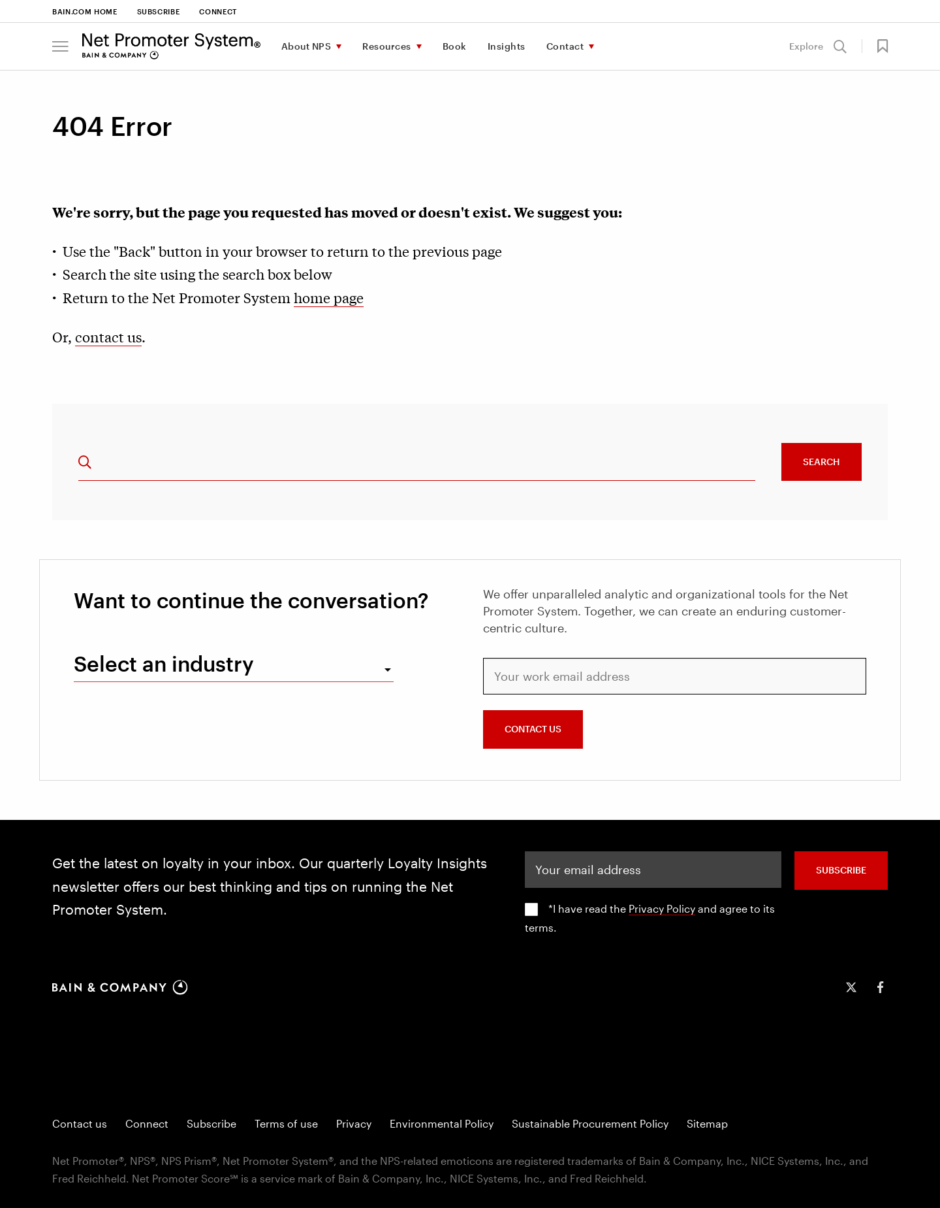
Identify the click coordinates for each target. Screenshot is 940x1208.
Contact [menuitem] (565, 46)
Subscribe (158, 11)
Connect (218, 11)
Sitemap (707, 1123)
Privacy (353, 1123)
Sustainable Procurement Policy (590, 1123)
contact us (108, 336)
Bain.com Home (85, 11)
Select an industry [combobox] (164, 663)
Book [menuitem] (455, 46)
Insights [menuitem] (506, 46)
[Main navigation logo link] (171, 46)
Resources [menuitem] (386, 46)
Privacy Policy (662, 908)
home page (329, 297)
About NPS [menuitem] (306, 46)
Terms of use (286, 1123)
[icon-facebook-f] (880, 987)
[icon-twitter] (851, 987)
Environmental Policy (442, 1123)
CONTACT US (533, 728)
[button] (60, 46)
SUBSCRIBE (841, 869)
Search (821, 461)
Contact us (79, 1123)
